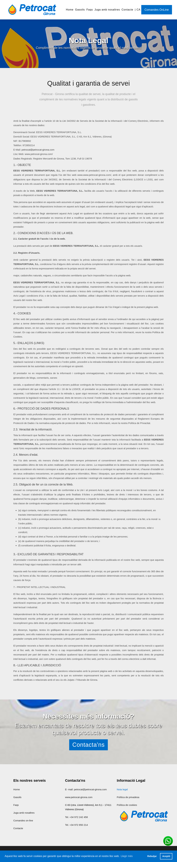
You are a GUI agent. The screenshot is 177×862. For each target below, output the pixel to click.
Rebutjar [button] (152, 856)
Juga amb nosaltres (107, 9)
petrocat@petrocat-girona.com (37, 154)
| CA (137, 9)
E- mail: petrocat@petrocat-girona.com (86, 789)
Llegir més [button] (127, 856)
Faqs (89, 9)
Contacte (127, 9)
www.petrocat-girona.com (78, 797)
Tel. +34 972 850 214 (76, 824)
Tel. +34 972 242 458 (76, 817)
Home (70, 9)
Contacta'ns (88, 744)
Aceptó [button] (166, 856)
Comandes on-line (23, 820)
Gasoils (80, 9)
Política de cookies (127, 805)
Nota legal (122, 789)
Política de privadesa (128, 797)
